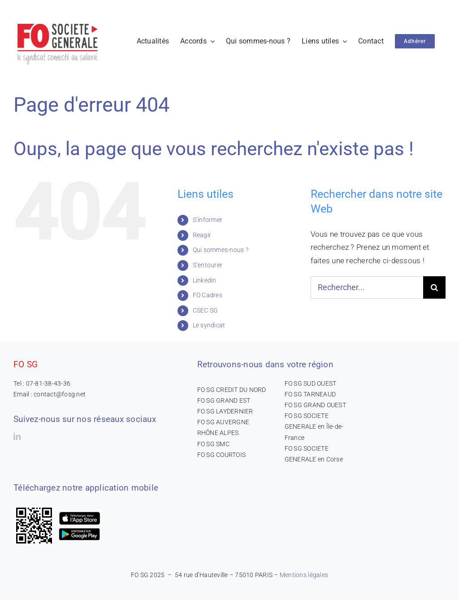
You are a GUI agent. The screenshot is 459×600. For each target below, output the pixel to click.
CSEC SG (205, 310)
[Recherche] (434, 287)
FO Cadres (207, 295)
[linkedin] (17, 436)
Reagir (202, 235)
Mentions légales (304, 574)
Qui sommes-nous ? (220, 249)
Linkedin (205, 280)
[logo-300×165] (58, 20)
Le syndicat (209, 325)
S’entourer (208, 265)
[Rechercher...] (367, 287)
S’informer (208, 219)
